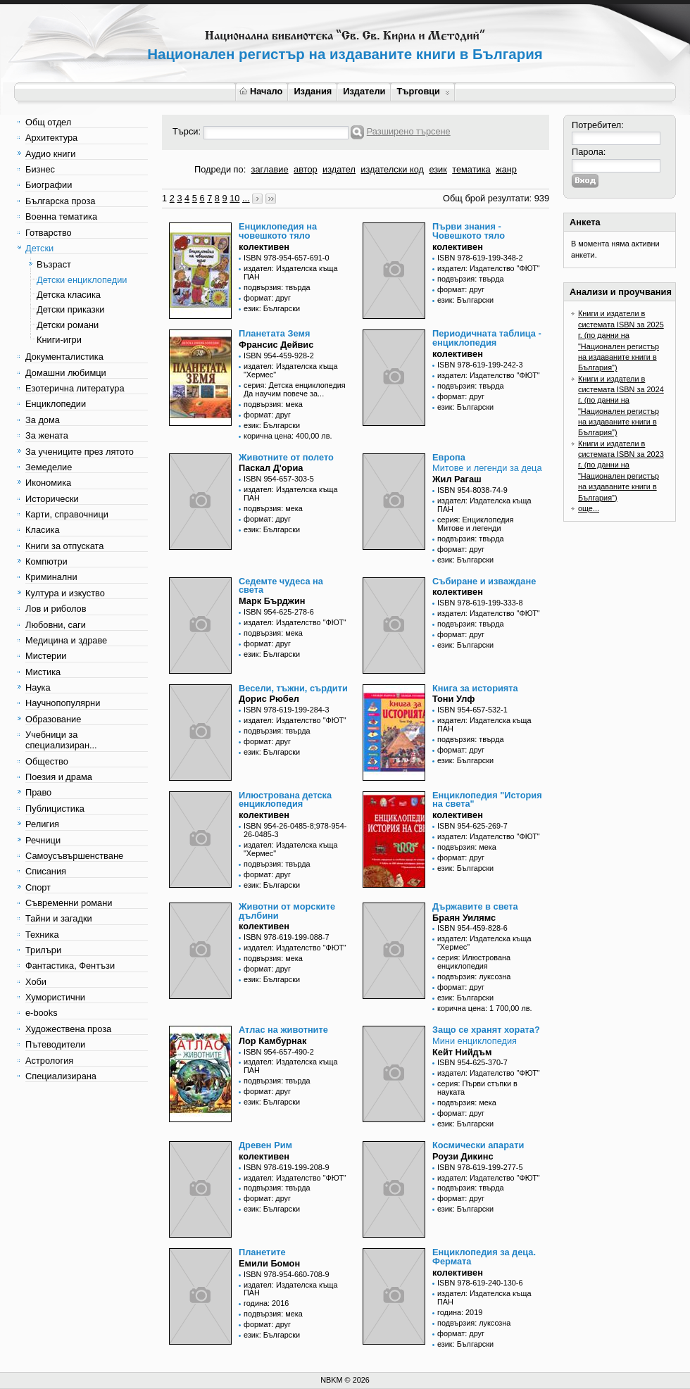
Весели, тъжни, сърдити (293, 688)
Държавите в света (475, 906)
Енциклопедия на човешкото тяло (278, 231)
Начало (260, 91)
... (246, 198)
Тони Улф (453, 698)
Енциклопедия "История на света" (487, 800)
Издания (313, 91)
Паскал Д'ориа (271, 468)
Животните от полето (286, 457)
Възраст (54, 264)
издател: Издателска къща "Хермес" (291, 370)
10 (234, 198)
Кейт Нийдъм (461, 1052)
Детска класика (69, 294)
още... (588, 508)
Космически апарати (478, 1145)
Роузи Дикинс (463, 1156)
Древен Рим (265, 1145)
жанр (506, 169)
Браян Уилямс (464, 917)
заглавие (270, 169)
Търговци (422, 91)
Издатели (364, 91)
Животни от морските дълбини (287, 911)
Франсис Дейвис (276, 344)
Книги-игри (59, 339)
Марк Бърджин (272, 601)
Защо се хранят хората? (486, 1029)
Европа (448, 457)
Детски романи (68, 325)
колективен (264, 246)
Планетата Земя (274, 333)
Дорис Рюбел (269, 698)
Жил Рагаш (457, 479)
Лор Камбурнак (272, 1041)
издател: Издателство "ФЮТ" (488, 268)
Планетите (262, 1252)
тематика (471, 169)
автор (306, 169)
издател (339, 169)
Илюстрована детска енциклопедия (285, 800)
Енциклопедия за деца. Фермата (484, 1257)
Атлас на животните (283, 1029)
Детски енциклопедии (82, 280)
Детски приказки (70, 309)
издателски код (392, 169)
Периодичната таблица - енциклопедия (486, 338)
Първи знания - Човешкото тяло (468, 231)
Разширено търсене (409, 131)
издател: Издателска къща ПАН (291, 272)
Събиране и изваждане (484, 581)
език (437, 169)
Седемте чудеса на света (281, 586)
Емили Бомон (269, 1263)
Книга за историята (475, 688)
